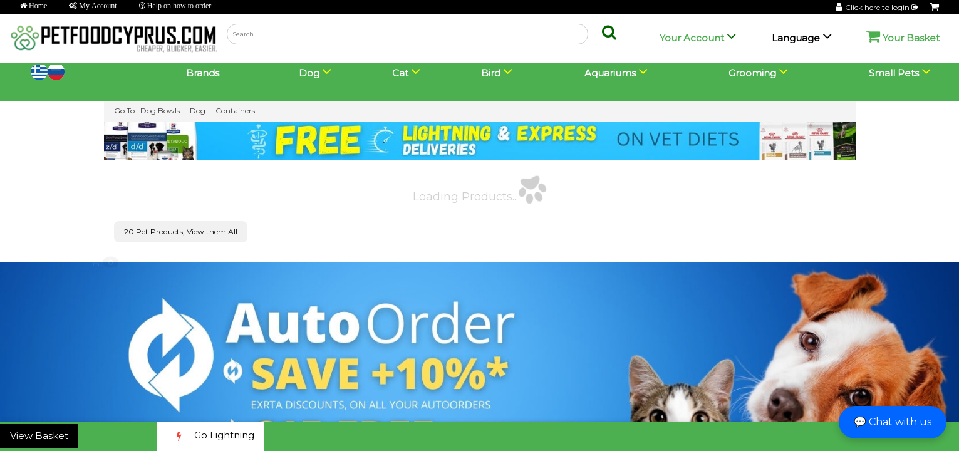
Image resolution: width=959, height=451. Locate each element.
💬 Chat (892, 422)
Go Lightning (210, 436)
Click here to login (882, 7)
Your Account (692, 38)
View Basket (39, 436)
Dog (197, 110)
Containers (235, 110)
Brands (202, 73)
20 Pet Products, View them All (180, 231)
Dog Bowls (160, 110)
